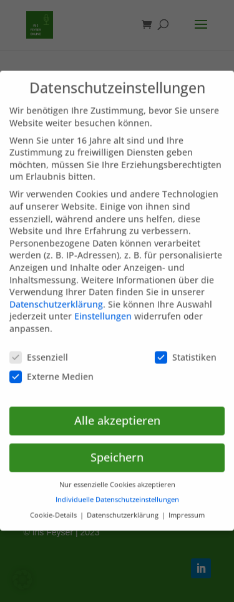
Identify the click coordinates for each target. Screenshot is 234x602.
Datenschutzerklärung (56, 295)
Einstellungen (103, 307)
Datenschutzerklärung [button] (123, 506)
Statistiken (186, 348)
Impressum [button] (186, 506)
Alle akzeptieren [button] (117, 411)
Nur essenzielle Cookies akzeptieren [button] (117, 475)
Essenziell (38, 348)
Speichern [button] (117, 448)
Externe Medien (51, 367)
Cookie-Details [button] (54, 506)
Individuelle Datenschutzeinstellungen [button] (117, 491)
